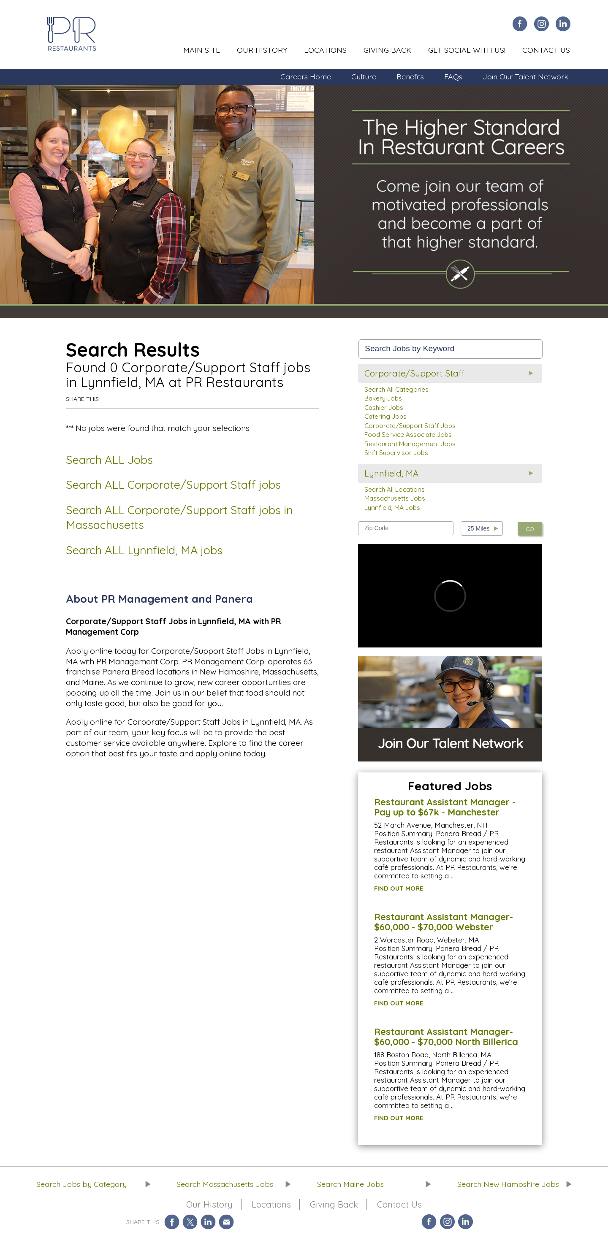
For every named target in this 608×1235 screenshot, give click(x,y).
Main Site (201, 49)
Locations (325, 49)
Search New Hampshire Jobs (508, 1184)
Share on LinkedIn (208, 1221)
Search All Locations (394, 489)
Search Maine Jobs (350, 1184)
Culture (363, 76)
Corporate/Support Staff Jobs (410, 426)
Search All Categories (396, 389)
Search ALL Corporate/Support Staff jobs (173, 484)
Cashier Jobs (383, 408)
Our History (262, 49)
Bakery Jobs (383, 398)
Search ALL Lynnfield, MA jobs (144, 550)
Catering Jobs (385, 416)
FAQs (453, 76)
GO (530, 528)
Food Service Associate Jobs (408, 435)
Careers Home (305, 76)
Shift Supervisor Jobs (396, 453)
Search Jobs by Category (81, 1184)
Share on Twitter (189, 1221)
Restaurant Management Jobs (410, 444)
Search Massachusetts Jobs (224, 1184)
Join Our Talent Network (525, 76)
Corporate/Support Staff (414, 373)
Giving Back (387, 49)
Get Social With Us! (466, 49)
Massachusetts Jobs (394, 498)
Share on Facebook (171, 1221)
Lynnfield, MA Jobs (392, 508)
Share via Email (226, 1221)
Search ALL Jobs (109, 459)
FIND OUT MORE (398, 888)
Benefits (410, 76)
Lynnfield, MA (391, 473)
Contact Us (546, 49)
